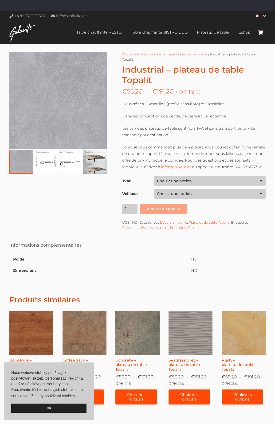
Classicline (130, 228)
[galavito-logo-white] (22, 32)
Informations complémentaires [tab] (45, 245)
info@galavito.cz (176, 167)
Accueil (128, 54)
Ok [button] (49, 408)
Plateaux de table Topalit (157, 54)
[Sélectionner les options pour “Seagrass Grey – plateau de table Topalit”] (189, 397)
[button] (260, 16)
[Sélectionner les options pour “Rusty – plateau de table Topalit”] (242, 397)
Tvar (126, 181)
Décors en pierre (193, 54)
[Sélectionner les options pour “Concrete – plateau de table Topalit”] (136, 397)
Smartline (178, 228)
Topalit (193, 228)
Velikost (130, 193)
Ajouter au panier (164, 209)
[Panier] (260, 32)
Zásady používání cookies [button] (53, 396)
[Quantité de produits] (130, 209)
